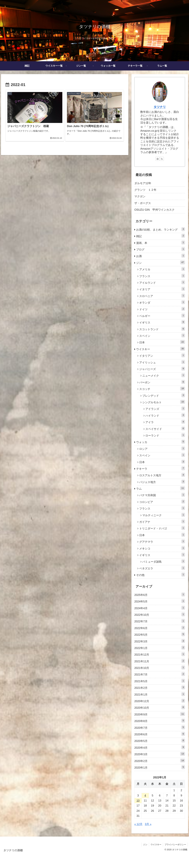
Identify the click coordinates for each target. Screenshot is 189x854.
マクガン (139, 196)
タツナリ (160, 107)
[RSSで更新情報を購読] (162, 159)
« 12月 (138, 824)
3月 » (148, 824)
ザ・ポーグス (142, 203)
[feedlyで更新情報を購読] (158, 159)
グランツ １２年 (145, 189)
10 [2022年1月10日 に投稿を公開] (138, 800)
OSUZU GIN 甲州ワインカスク (154, 209)
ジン (145, 844)
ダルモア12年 (142, 183)
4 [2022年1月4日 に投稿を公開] (145, 795)
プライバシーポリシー (175, 844)
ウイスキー (156, 844)
